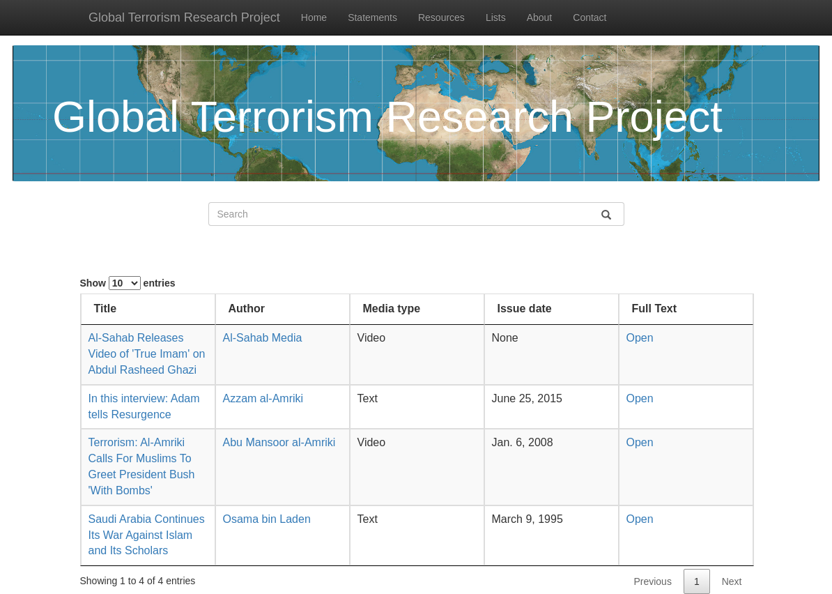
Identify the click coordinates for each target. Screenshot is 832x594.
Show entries (128, 283)
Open (640, 338)
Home (314, 17)
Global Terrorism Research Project (184, 17)
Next (732, 581)
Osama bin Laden (267, 519)
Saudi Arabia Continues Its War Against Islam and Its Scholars (146, 535)
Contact (589, 17)
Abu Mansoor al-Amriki (279, 442)
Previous (652, 581)
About (540, 17)
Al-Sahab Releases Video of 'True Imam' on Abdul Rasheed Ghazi (147, 354)
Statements (372, 17)
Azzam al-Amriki (263, 398)
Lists (496, 17)
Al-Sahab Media (262, 338)
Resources (441, 17)
